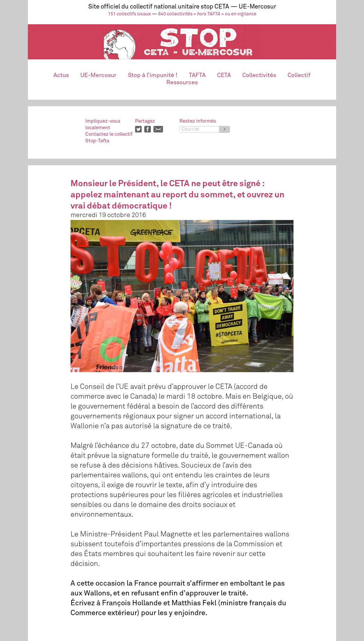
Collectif (299, 75)
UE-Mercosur (98, 75)
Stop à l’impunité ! (152, 75)
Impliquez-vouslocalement (102, 124)
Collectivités (259, 75)
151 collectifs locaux (129, 14)
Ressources (182, 83)
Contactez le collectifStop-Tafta (108, 137)
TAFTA (197, 75)
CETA (224, 75)
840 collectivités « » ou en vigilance (207, 14)
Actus (61, 75)
